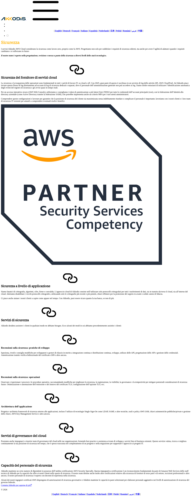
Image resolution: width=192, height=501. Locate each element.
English (58, 31)
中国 (140, 31)
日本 (112, 31)
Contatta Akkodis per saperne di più (16, 485)
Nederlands (104, 31)
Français (76, 31)
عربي (134, 31)
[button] (45, 20)
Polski (119, 31)
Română (126, 31)
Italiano (84, 31)
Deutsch (66, 31)
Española (93, 31)
